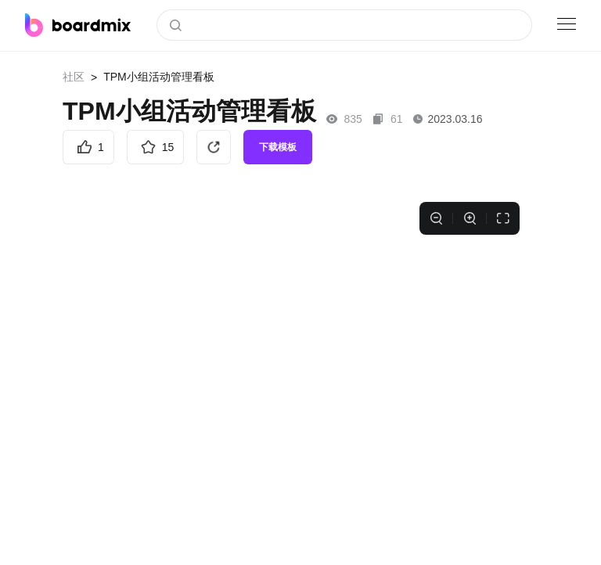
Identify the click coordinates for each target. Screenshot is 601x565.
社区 (74, 76)
